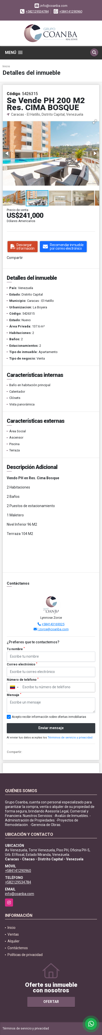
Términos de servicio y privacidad (70, 737)
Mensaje (14, 695)
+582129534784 (37, 11)
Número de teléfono (23, 679)
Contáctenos (18, 948)
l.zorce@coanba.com (53, 629)
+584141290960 (70, 11)
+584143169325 (53, 624)
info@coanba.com (19, 894)
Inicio (6, 66)
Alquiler (14, 941)
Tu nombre (16, 649)
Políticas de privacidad (25, 955)
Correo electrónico (22, 664)
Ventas (13, 934)
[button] (95, 122)
